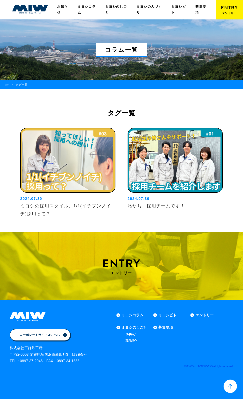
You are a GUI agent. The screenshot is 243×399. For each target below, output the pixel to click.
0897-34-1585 (68, 361)
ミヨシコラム (87, 9)
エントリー (204, 315)
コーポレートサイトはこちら (43, 335)
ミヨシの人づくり (149, 9)
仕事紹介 (131, 334)
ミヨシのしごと (116, 9)
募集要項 (200, 9)
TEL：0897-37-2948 (26, 361)
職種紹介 (131, 340)
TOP (6, 84)
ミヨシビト (178, 9)
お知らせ (62, 9)
